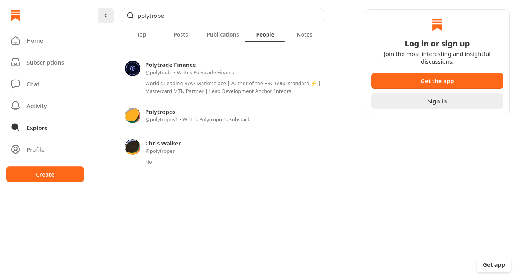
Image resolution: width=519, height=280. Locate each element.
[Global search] (223, 15)
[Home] (15, 15)
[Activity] (45, 105)
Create (45, 174)
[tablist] (223, 34)
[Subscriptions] (45, 62)
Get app (494, 264)
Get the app (437, 81)
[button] (45, 40)
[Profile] (45, 149)
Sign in (437, 101)
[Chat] (45, 84)
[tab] (141, 34)
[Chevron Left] (106, 15)
